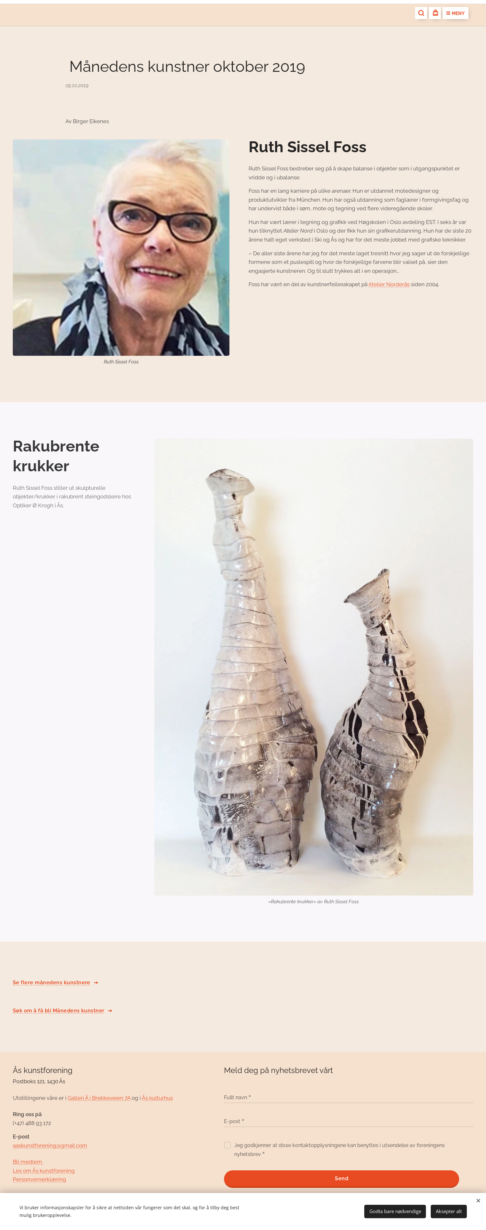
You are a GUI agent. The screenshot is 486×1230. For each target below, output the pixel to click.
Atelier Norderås (389, 284)
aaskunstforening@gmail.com (50, 1145)
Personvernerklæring (39, 1179)
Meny (455, 13)
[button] (421, 13)
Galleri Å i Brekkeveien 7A (99, 1097)
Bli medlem (28, 1162)
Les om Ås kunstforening (44, 1170)
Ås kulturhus (157, 1097)
